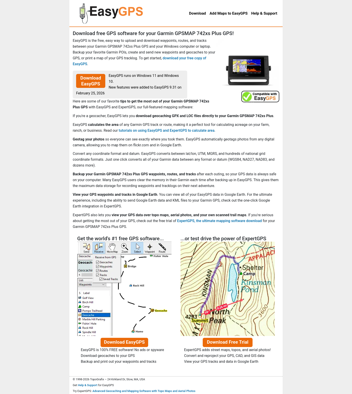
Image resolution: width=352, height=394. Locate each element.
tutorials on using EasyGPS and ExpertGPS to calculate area (166, 130)
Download (197, 13)
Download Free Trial (227, 342)
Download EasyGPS (90, 81)
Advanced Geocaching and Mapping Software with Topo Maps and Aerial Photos (144, 391)
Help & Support (87, 385)
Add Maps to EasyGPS (228, 13)
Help (264, 13)
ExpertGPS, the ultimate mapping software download (219, 221)
